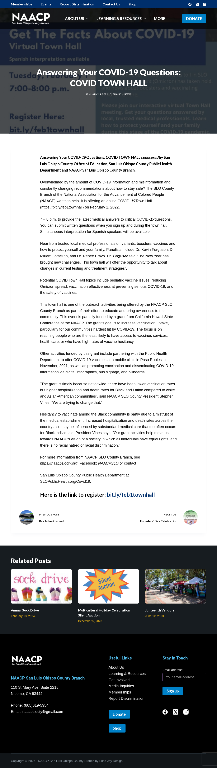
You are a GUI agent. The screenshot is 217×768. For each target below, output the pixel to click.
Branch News (122, 94)
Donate (194, 18)
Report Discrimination (77, 4)
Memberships (21, 4)
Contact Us (111, 4)
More (162, 18)
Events (46, 4)
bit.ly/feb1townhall (131, 494)
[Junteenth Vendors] (175, 586)
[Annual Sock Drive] (41, 586)
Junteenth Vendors (160, 610)
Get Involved (119, 680)
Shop (132, 4)
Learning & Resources (121, 18)
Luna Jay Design (111, 761)
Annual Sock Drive (25, 610)
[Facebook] (190, 4)
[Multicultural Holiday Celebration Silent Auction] (108, 586)
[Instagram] (204, 4)
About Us (77, 18)
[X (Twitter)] (197, 4)
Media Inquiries (121, 686)
